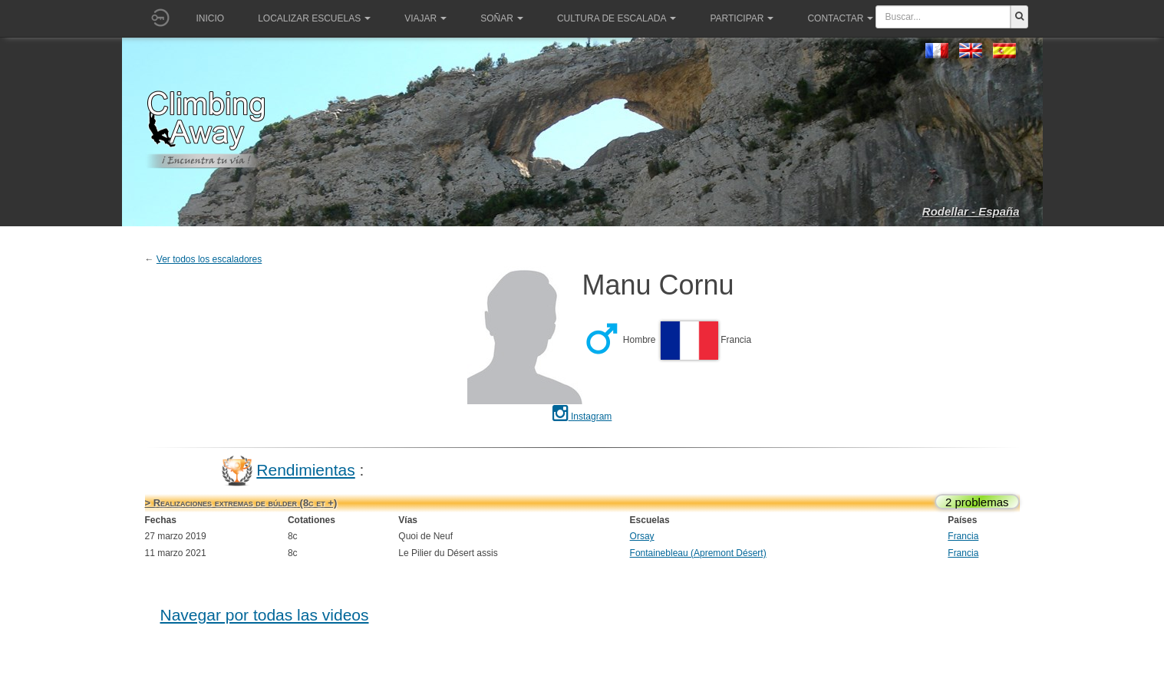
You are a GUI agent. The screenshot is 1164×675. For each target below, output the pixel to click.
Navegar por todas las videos (264, 615)
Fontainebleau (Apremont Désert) (698, 553)
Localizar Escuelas (314, 18)
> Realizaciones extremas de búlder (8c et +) (241, 503)
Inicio (210, 18)
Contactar (840, 18)
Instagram (582, 416)
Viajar (425, 18)
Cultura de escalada (616, 18)
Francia (963, 536)
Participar (741, 18)
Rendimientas (305, 470)
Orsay (642, 536)
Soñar (501, 18)
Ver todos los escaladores (209, 259)
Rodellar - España (971, 211)
